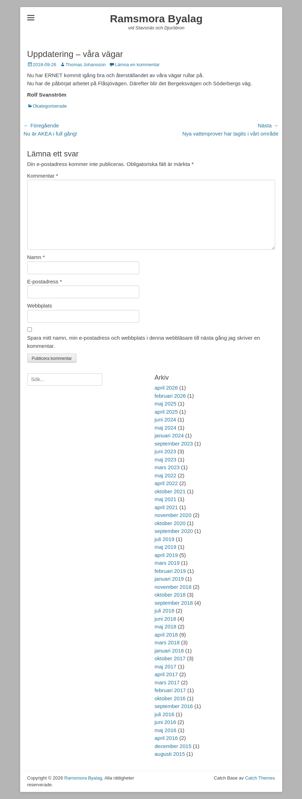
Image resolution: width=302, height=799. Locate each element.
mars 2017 (167, 682)
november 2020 (173, 515)
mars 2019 (167, 563)
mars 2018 (167, 642)
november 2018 (173, 587)
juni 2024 (165, 419)
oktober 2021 (170, 491)
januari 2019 (169, 579)
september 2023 (174, 444)
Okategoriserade (50, 106)
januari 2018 (169, 651)
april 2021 (166, 507)
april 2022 (166, 483)
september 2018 (174, 603)
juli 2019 (165, 539)
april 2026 (166, 388)
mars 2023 (167, 467)
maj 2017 (166, 666)
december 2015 (173, 746)
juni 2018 (165, 619)
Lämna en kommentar (137, 64)
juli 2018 (165, 611)
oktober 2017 (170, 658)
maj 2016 (166, 730)
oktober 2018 (170, 595)
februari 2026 (170, 396)
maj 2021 (166, 499)
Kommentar (42, 176)
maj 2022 (166, 475)
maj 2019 (166, 547)
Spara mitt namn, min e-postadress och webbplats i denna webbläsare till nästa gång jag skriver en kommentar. (143, 342)
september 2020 (174, 531)
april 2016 (166, 738)
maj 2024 (166, 428)
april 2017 (166, 674)
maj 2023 (166, 459)
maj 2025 (166, 404)
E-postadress (44, 281)
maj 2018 (166, 626)
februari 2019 (170, 571)
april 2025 (166, 412)
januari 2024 (169, 435)
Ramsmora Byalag (156, 18)
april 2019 (166, 555)
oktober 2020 (170, 523)
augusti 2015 (170, 754)
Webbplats (39, 306)
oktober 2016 (170, 698)
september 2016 (174, 706)
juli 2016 (165, 714)
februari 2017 (170, 690)
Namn (36, 257)
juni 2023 (165, 451)
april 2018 (166, 635)
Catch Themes (260, 778)
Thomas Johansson (85, 64)
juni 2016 (165, 722)
